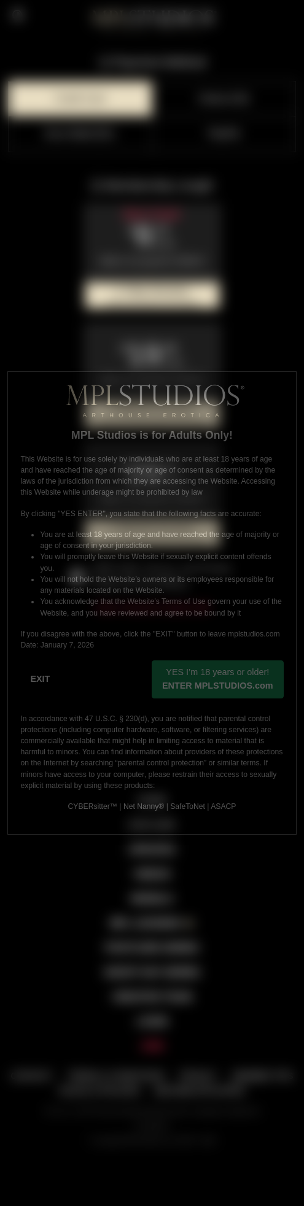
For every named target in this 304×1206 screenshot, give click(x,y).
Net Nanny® (143, 806)
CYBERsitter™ (92, 806)
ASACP (223, 806)
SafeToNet (187, 806)
